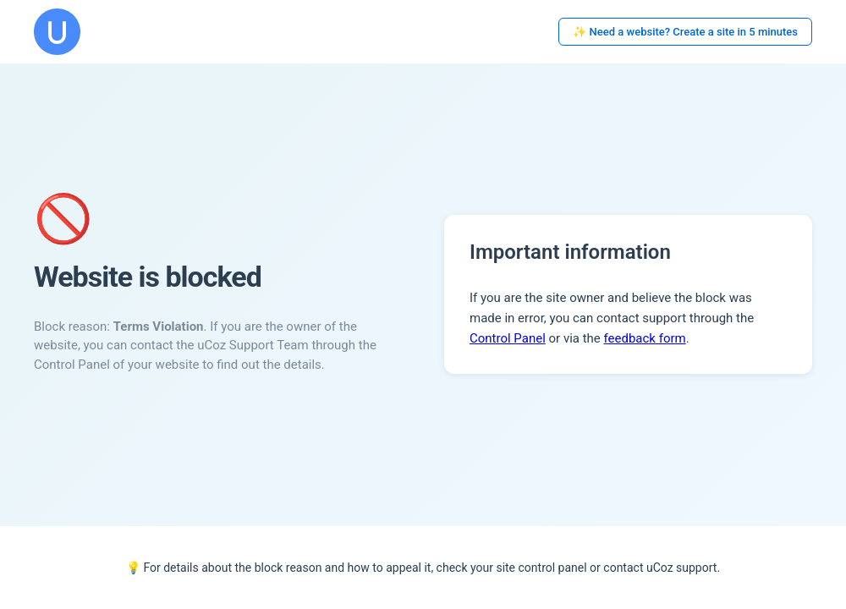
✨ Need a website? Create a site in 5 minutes (685, 31)
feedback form (645, 338)
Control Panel (508, 338)
